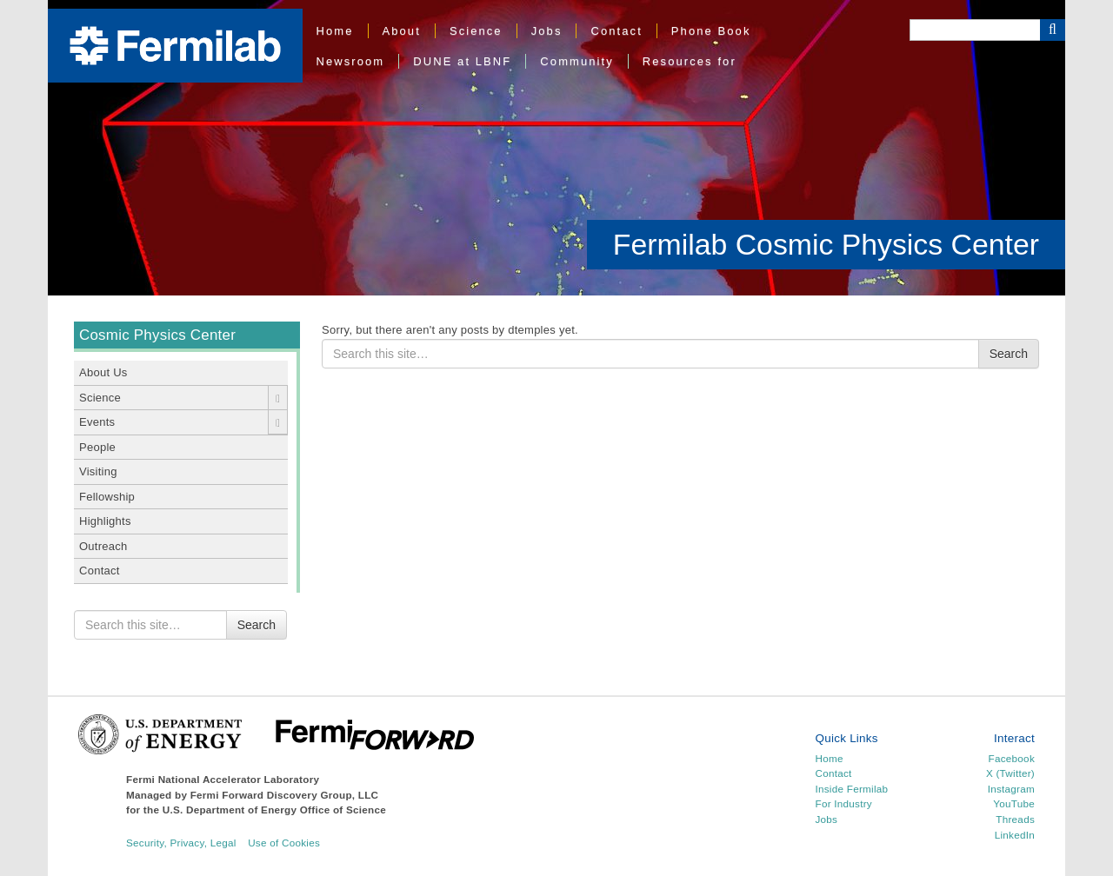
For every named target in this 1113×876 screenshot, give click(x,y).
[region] (556, 147)
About (402, 30)
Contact (616, 30)
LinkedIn (1015, 834)
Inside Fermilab (852, 788)
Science (476, 30)
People (97, 447)
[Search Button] (1052, 30)
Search (256, 625)
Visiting (98, 471)
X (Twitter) (1010, 773)
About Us (103, 372)
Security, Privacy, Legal (181, 842)
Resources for (689, 61)
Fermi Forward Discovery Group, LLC (284, 794)
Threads (1015, 819)
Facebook (1012, 758)
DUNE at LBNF (462, 61)
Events (97, 421)
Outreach (103, 546)
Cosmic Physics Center (157, 335)
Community (576, 61)
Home (335, 30)
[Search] (975, 30)
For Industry (844, 803)
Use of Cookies (284, 842)
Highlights (105, 521)
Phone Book (711, 30)
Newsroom (351, 61)
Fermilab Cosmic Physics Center (826, 244)
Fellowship (107, 496)
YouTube (1014, 803)
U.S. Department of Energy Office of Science (274, 809)
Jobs (547, 30)
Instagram (1011, 788)
